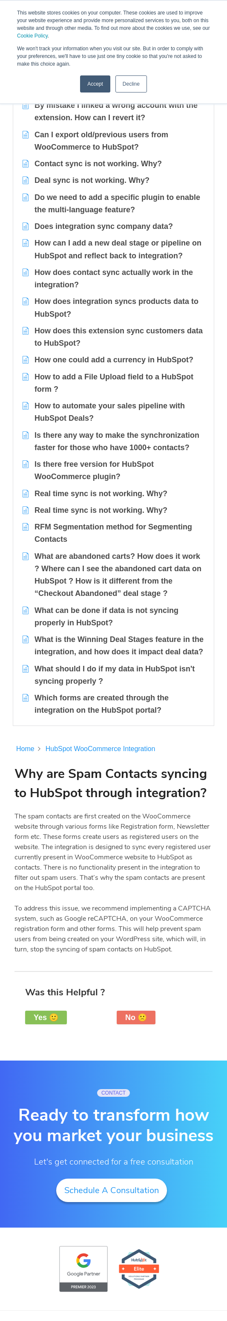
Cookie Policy (32, 36)
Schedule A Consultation (111, 1190)
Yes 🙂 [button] (46, 1017)
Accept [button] (95, 84)
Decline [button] (131, 84)
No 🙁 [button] (136, 1017)
